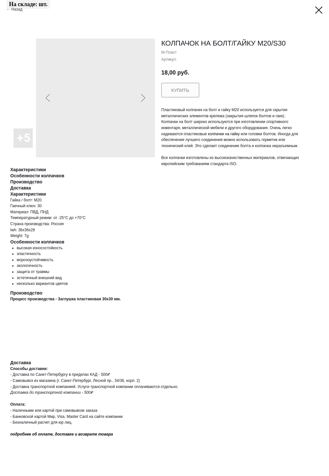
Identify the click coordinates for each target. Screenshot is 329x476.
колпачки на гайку (224, 134)
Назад (17, 9)
